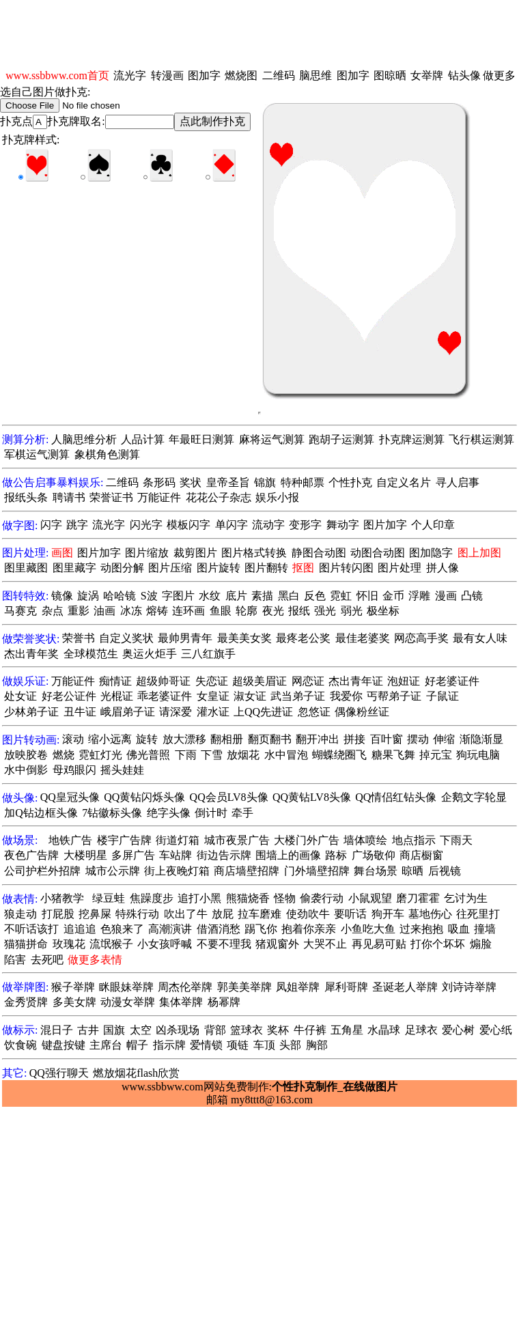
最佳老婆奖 (362, 638)
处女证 (20, 696)
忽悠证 (314, 712)
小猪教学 (62, 898)
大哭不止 (325, 944)
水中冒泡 (286, 755)
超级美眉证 (259, 681)
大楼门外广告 (306, 840)
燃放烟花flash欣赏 (136, 1073)
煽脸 (481, 944)
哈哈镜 (119, 596)
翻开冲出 (317, 739)
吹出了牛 (186, 914)
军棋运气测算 (37, 454)
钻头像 (464, 75)
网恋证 (308, 681)
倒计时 (211, 813)
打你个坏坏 (437, 944)
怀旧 (367, 596)
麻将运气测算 (272, 439)
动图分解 (122, 568)
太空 (141, 1030)
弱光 (352, 611)
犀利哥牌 (346, 987)
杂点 (53, 611)
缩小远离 (110, 739)
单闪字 (231, 525)
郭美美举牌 (244, 987)
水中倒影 (26, 770)
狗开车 (387, 914)
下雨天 (456, 840)
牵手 (242, 813)
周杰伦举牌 (185, 987)
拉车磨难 (259, 914)
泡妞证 (403, 681)
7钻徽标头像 (112, 813)
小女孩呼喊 (164, 944)
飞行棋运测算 (481, 439)
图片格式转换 (254, 553)
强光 (325, 611)
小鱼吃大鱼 (368, 929)
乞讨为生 (466, 898)
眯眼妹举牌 (126, 987)
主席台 (105, 1045)
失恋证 (211, 681)
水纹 (210, 596)
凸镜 (472, 596)
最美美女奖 (244, 638)
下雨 (186, 755)
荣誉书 (78, 638)
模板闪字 (188, 525)
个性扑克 (350, 482)
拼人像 (442, 568)
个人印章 (433, 525)
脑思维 (315, 75)
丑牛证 (80, 712)
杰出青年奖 (31, 654)
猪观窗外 (277, 944)
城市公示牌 (112, 871)
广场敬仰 (373, 855)
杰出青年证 (355, 681)
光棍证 (116, 696)
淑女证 (250, 696)
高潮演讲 (170, 929)
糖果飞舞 (393, 755)
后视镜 (444, 871)
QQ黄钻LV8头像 (311, 797)
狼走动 (20, 914)
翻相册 (226, 739)
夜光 (273, 611)
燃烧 (63, 755)
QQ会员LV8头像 (229, 797)
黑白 (289, 596)
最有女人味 (480, 638)
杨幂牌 (224, 1002)
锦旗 (265, 482)
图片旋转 (218, 568)
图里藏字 (74, 568)
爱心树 (458, 1030)
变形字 (305, 525)
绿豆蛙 (108, 898)
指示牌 (169, 1045)
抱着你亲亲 (308, 929)
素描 (262, 596)
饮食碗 (20, 1045)
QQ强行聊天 (59, 1073)
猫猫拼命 (26, 944)
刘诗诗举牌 (469, 987)
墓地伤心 (430, 914)
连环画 (188, 611)
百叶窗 (386, 739)
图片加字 (385, 525)
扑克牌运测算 (412, 439)
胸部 (317, 1045)
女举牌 (426, 75)
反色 (315, 596)
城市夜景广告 (237, 840)
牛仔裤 (310, 1030)
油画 (104, 611)
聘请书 (69, 497)
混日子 (56, 1030)
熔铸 (157, 611)
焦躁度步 (151, 898)
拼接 (354, 739)
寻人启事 (457, 482)
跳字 (77, 525)
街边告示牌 (224, 855)
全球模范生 (91, 654)
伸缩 (444, 739)
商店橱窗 (421, 855)
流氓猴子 (111, 944)
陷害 (15, 959)
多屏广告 (133, 855)
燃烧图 (241, 75)
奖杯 (278, 1030)
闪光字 (146, 525)
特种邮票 (302, 482)
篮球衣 (246, 1030)
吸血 (459, 929)
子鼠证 (442, 696)
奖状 (190, 482)
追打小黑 (199, 898)
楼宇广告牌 (124, 840)
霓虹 (341, 596)
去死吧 (47, 959)
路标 (336, 855)
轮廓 (246, 611)
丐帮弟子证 (394, 696)
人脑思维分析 (84, 439)
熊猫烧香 (248, 898)
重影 (78, 611)
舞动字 (342, 525)
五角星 (347, 1030)
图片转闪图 (346, 568)
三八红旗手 (208, 654)
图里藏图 (26, 568)
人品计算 (143, 439)
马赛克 (20, 611)
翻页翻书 (270, 739)
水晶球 (383, 1030)
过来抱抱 (421, 929)
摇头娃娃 (122, 770)
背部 (215, 1030)
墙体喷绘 (365, 840)
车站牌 (175, 855)
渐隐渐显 (481, 739)
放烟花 (243, 755)
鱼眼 (221, 611)
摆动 (418, 739)
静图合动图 (319, 553)
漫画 (446, 596)
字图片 (178, 596)
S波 (149, 596)
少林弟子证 (31, 712)
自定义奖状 (126, 638)
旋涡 (88, 596)
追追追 (80, 929)
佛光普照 (148, 755)
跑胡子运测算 (341, 439)
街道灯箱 (177, 840)
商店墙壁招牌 (246, 871)
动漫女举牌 (127, 1002)
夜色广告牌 (31, 855)
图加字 (204, 75)
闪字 (51, 525)
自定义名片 (403, 482)
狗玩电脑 (478, 755)
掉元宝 (435, 755)
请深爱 (175, 712)
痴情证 (115, 681)
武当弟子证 (297, 696)
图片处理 (399, 568)
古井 (88, 1030)
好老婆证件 (452, 681)
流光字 (129, 75)
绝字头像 (169, 813)
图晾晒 (390, 75)
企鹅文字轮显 (474, 797)
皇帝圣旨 (228, 482)
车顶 (264, 1045)
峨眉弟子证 (127, 712)
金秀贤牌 (26, 1002)
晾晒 (412, 871)
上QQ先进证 (263, 712)
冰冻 (131, 611)
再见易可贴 (379, 944)
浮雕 (419, 596)
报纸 (299, 611)
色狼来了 (122, 929)
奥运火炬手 (149, 654)
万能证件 (159, 497)
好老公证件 (69, 696)
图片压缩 (170, 568)
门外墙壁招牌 (317, 871)
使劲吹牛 (308, 914)
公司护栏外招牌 (42, 871)
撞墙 (485, 929)
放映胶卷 (26, 755)
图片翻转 (266, 568)
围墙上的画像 (288, 855)
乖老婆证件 (164, 696)
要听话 (350, 914)
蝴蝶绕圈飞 (339, 755)
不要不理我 (224, 944)
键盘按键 (63, 1045)
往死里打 (478, 914)
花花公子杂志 (218, 497)
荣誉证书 (111, 497)
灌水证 (213, 712)
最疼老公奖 (303, 638)
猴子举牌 (73, 987)
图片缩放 (147, 553)
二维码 (278, 75)
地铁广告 (70, 840)
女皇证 (213, 696)
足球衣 (421, 1030)
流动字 (268, 525)
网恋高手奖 (421, 638)
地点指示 (414, 840)
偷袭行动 (321, 898)
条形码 (159, 482)
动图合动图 (377, 553)
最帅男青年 (185, 638)
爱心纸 (495, 1030)
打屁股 (58, 914)
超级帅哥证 (163, 681)
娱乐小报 (277, 497)
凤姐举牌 (298, 987)
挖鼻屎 (95, 914)
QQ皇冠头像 (70, 797)
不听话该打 (31, 929)
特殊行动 (137, 914)
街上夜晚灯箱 (177, 871)
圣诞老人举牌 (405, 987)
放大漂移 (184, 739)
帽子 (137, 1045)
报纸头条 (26, 497)
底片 (236, 596)
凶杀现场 (177, 1030)
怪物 (285, 898)
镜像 (62, 596)
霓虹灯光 (100, 755)
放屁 (223, 914)
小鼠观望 (370, 898)
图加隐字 (431, 553)
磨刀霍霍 (418, 898)
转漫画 (167, 75)
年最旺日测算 (201, 439)
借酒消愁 (218, 929)
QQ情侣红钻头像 (395, 797)
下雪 (212, 755)
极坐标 (383, 611)
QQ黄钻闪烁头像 (144, 797)
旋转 (147, 739)
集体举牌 (181, 1002)
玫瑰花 (69, 944)
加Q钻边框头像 (41, 813)
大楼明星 (85, 855)
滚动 (73, 739)
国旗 (114, 1030)
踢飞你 (260, 929)
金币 (393, 596)
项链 (238, 1045)
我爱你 (346, 696)
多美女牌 (74, 1002)
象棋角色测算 (107, 454)
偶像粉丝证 (362, 712)
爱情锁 (206, 1045)
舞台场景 (375, 871)
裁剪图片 (195, 553)
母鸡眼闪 (74, 770)
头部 (290, 1045)
